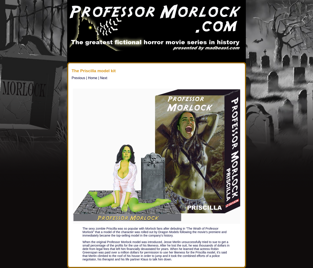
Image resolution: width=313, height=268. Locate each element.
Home (92, 78)
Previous (78, 78)
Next (103, 78)
